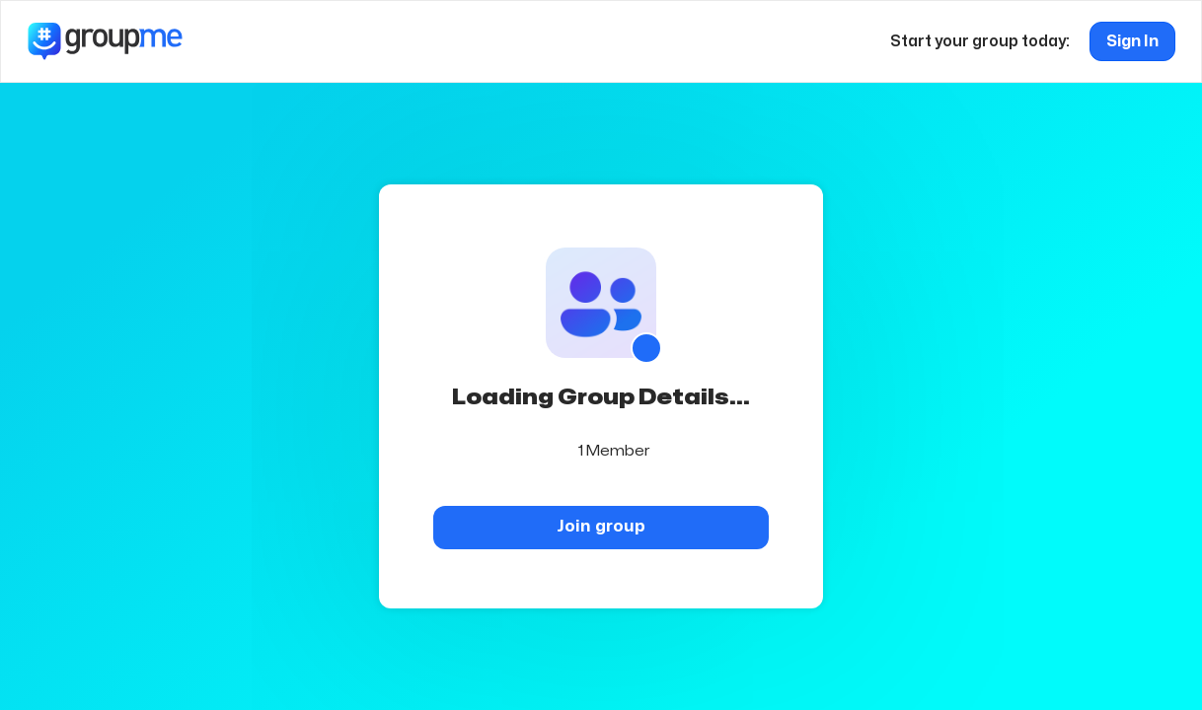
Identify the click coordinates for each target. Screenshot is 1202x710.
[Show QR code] (646, 348)
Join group (601, 526)
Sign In (1132, 41)
